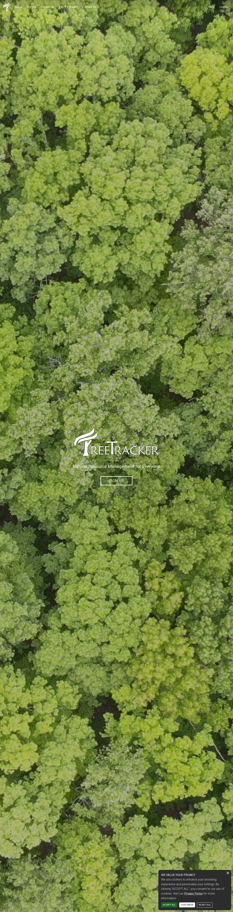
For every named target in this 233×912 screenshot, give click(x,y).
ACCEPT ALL (169, 904)
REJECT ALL (204, 905)
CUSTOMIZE (187, 905)
